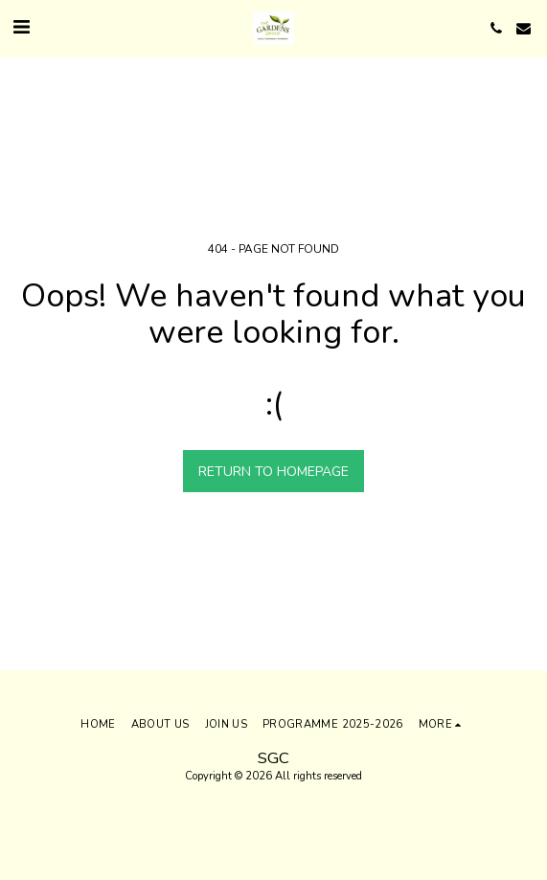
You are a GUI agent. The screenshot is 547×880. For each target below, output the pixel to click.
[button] (21, 27)
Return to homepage (273, 472)
